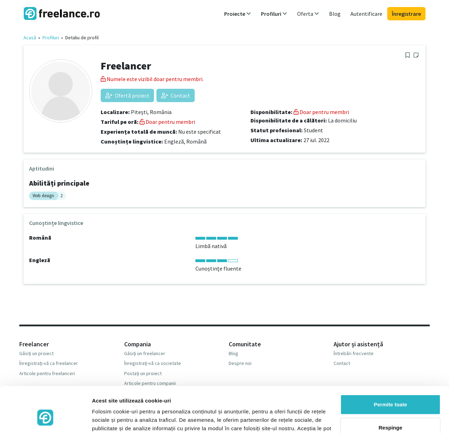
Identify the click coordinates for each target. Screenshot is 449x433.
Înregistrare (406, 13)
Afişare (101, 419)
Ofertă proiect (127, 95)
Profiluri (50, 37)
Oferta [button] (308, 13)
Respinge (390, 390)
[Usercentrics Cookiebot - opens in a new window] (45, 419)
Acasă (30, 37)
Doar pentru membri (167, 121)
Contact (175, 95)
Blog (335, 13)
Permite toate (390, 368)
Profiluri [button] (274, 13)
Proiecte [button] (237, 13)
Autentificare (366, 13)
